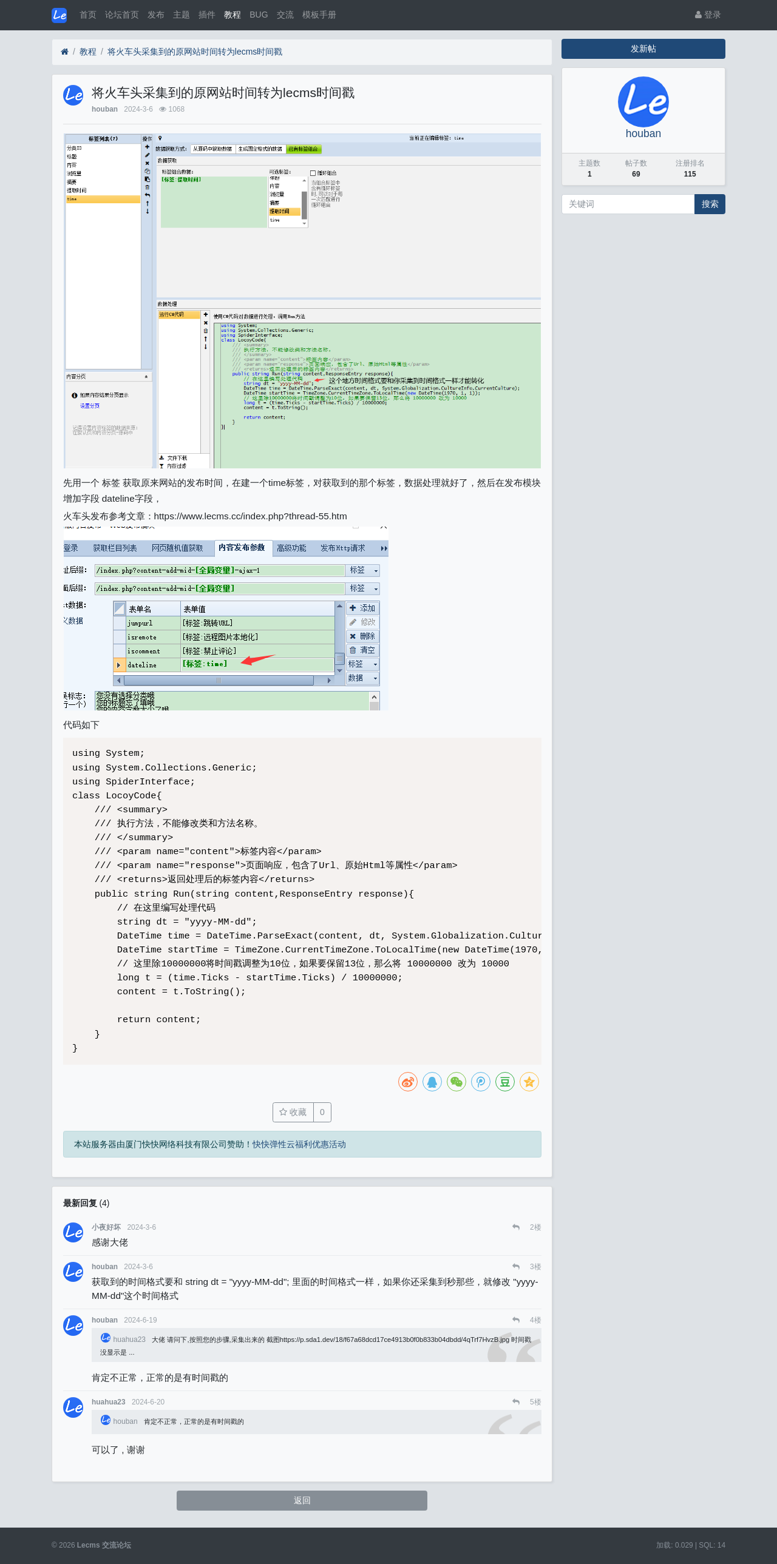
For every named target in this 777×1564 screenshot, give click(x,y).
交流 (285, 14)
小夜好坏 (106, 1227)
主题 (181, 14)
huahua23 (124, 1339)
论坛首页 (122, 14)
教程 (232, 14)
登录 (708, 14)
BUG (258, 14)
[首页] (65, 52)
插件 (206, 14)
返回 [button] (302, 1500)
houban (105, 109)
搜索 (710, 204)
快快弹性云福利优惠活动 (299, 1144)
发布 (156, 14)
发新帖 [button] (643, 48)
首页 (88, 14)
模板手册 (319, 14)
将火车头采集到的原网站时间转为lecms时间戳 (195, 51)
